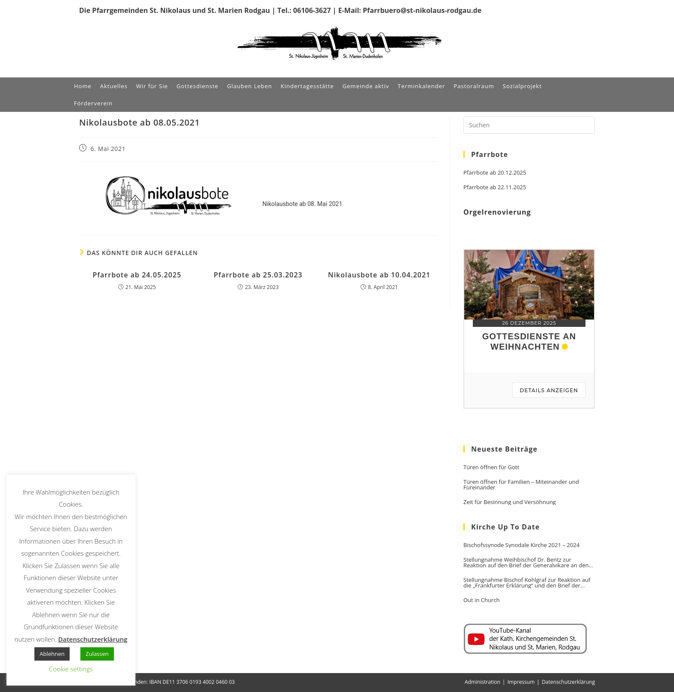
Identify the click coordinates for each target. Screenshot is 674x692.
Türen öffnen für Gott (491, 467)
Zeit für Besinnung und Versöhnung (509, 502)
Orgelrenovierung (497, 212)
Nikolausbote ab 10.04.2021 (379, 275)
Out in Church (481, 600)
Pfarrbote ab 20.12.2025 (494, 172)
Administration (482, 682)
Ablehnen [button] (52, 654)
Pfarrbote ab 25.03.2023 (258, 275)
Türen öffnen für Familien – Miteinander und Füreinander (521, 484)
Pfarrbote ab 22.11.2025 (494, 187)
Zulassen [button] (97, 654)
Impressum (520, 682)
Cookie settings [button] (71, 668)
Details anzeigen (549, 390)
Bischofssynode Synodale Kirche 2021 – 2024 (521, 545)
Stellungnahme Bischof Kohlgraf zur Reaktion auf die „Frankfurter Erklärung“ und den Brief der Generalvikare (526, 582)
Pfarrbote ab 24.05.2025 (136, 275)
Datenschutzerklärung (568, 682)
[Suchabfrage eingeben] (529, 125)
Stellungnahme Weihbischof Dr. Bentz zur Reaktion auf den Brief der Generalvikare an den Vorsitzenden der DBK (525, 562)
